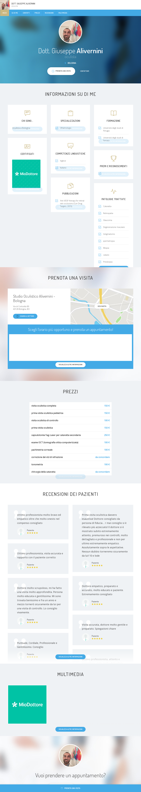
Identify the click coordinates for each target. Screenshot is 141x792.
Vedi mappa (102, 306)
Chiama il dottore (25, 316)
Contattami (84, 71)
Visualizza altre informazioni (70, 657)
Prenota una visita (70, 788)
